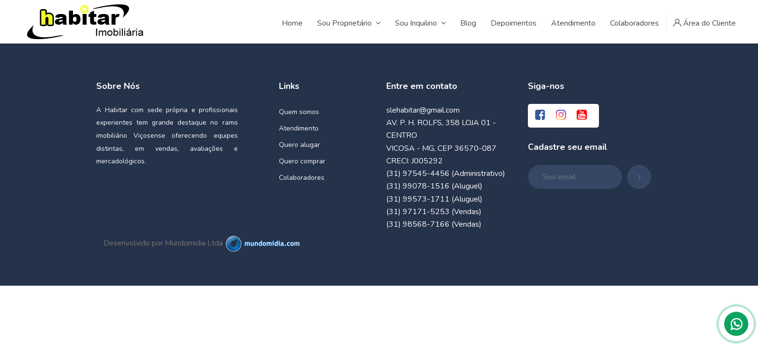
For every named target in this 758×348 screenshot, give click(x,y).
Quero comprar (302, 161)
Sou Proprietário (348, 23)
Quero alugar (299, 144)
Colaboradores (301, 177)
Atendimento (299, 128)
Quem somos (299, 111)
